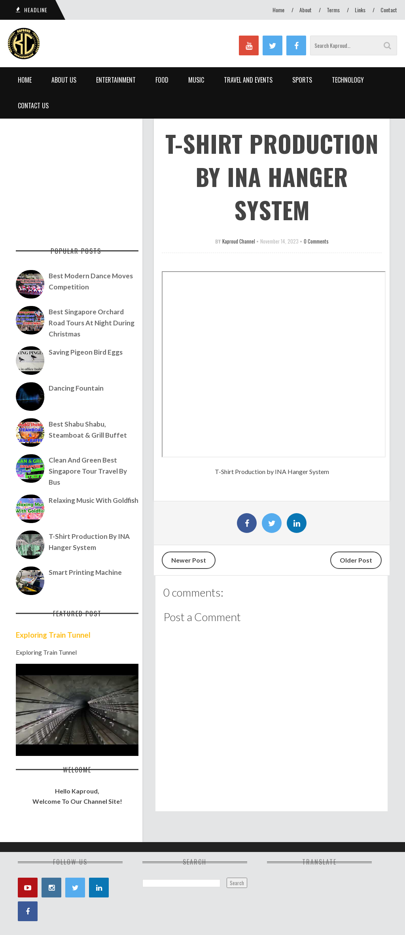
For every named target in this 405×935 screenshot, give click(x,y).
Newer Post (188, 560)
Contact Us (33, 105)
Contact (388, 10)
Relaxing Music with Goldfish (93, 500)
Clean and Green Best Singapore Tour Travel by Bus (88, 471)
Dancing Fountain (76, 388)
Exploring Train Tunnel (53, 635)
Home (278, 10)
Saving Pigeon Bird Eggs (86, 352)
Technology (348, 80)
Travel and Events (248, 80)
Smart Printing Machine (85, 572)
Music (196, 80)
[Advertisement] (77, 177)
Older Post (356, 560)
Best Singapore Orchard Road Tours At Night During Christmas (91, 323)
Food (161, 80)
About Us (63, 80)
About (305, 10)
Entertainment (116, 80)
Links (360, 10)
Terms (333, 10)
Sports (302, 80)
